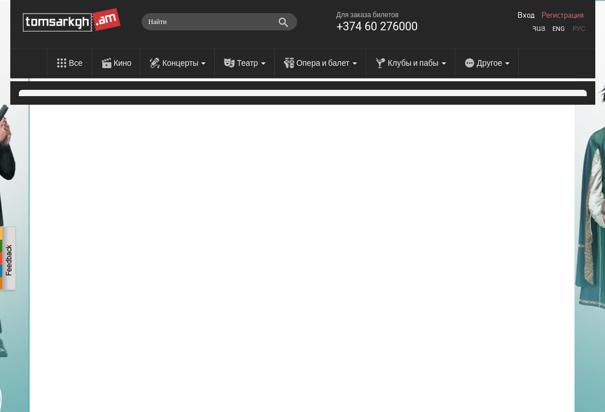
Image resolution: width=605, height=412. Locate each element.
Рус (578, 29)
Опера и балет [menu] (327, 63)
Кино (123, 63)
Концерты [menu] (184, 63)
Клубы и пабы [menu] (417, 63)
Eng (558, 29)
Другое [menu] (493, 63)
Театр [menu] (251, 63)
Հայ (538, 29)
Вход (526, 15)
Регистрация (563, 15)
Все (76, 63)
